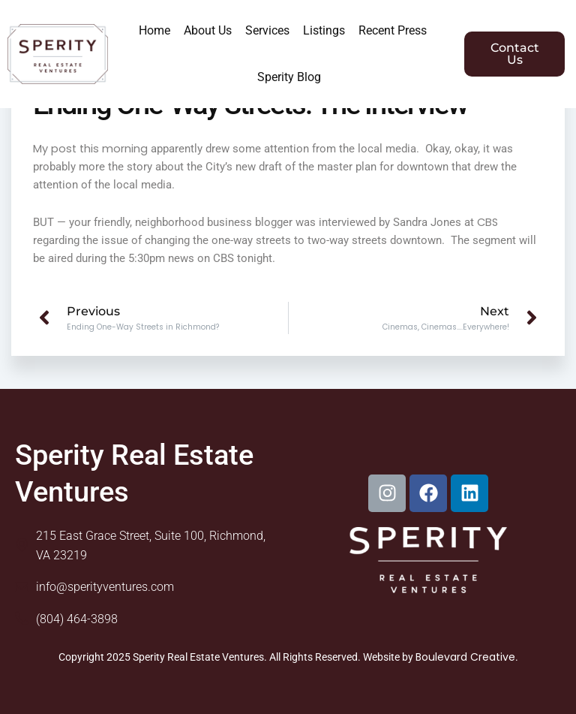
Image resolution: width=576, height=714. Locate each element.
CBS (487, 222)
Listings (324, 30)
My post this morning (90, 148)
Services (267, 30)
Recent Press (392, 30)
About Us (208, 30)
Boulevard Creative (465, 656)
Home (154, 30)
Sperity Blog (289, 77)
